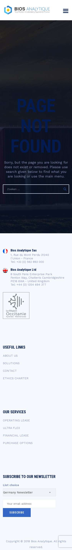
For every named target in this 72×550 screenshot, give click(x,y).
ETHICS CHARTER (15, 378)
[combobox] (29, 492)
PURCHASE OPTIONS (18, 443)
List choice (11, 485)
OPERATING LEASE (16, 420)
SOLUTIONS (11, 363)
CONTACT (10, 371)
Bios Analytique (41, 541)
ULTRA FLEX (11, 428)
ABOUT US (10, 355)
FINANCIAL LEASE (16, 435)
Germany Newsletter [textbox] (18, 492)
